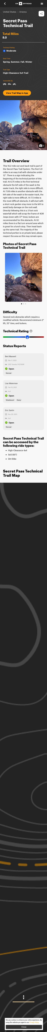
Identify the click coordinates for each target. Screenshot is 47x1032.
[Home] (23, 3)
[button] (6, 3)
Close (23, 1027)
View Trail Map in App (17, 93)
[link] (31, 330)
